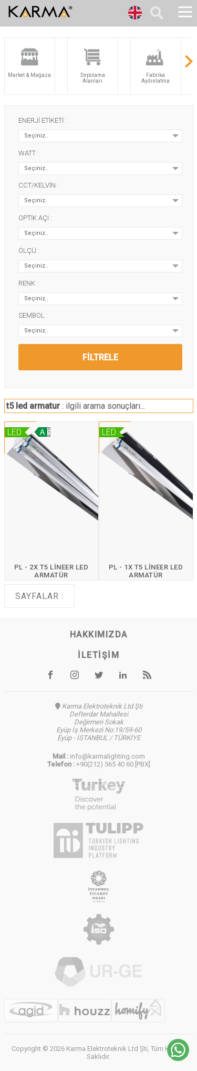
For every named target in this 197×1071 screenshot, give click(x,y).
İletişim (98, 655)
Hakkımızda (99, 635)
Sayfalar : (39, 596)
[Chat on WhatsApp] (178, 1058)
